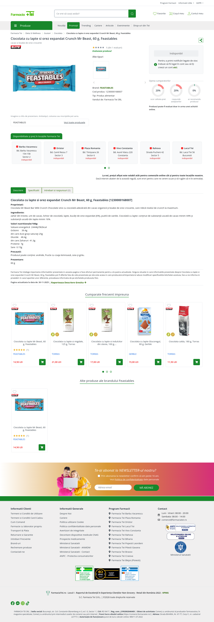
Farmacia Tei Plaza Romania (124, 517)
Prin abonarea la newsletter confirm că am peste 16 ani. (130, 475)
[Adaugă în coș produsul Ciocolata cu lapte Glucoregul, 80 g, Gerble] (158, 362)
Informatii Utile (185, 3)
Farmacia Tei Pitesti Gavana (124, 547)
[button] (105, 168)
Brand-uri (16, 543)
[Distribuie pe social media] (201, 40)
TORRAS (56, 354)
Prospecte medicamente (72, 538)
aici (175, 67)
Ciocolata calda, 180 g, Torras (184, 341)
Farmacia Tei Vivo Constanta (125, 530)
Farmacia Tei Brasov (120, 551)
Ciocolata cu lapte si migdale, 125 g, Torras (68, 342)
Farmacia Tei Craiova (121, 555)
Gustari (47, 33)
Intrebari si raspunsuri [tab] (57, 190)
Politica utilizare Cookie (72, 521)
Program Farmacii (168, 3)
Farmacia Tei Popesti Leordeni (126, 543)
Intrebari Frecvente (20, 538)
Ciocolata (58, 33)
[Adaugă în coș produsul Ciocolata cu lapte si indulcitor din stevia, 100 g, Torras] (119, 362)
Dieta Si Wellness (33, 33)
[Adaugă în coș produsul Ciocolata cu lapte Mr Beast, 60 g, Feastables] (42, 362)
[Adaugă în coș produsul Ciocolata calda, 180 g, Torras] (196, 362)
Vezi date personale (134, 479)
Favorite (159, 13)
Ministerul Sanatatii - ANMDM (75, 547)
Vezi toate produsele (74, 122)
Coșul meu (176, 13)
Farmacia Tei (16, 33)
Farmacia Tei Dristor (120, 521)
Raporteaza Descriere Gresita (68, 282)
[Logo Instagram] (23, 603)
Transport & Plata (20, 530)
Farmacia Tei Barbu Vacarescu (126, 513)
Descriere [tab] (18, 190)
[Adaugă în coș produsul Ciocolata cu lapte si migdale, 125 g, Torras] (81, 362)
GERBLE (133, 354)
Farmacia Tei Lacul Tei (121, 526)
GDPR (199, 3)
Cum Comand (18, 521)
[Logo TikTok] (27, 603)
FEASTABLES (106, 87)
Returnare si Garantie (22, 534)
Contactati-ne (18, 551)
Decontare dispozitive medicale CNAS (79, 534)
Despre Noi (65, 513)
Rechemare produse (21, 547)
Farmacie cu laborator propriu (26, 526)
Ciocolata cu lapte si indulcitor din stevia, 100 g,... (106, 342)
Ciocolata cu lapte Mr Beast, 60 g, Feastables (30, 342)
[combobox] (91, 14)
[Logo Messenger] (18, 603)
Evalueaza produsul (102, 51)
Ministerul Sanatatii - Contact (75, 551)
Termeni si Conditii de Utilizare (26, 513)
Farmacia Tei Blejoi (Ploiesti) (124, 560)
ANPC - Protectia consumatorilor (76, 555)
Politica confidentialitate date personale (80, 526)
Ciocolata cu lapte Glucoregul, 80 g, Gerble (145, 342)
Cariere (63, 517)
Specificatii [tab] (33, 190)
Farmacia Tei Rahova (121, 534)
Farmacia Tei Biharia (121, 538)
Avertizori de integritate (72, 530)
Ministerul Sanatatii (70, 543)
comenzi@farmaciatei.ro (174, 519)
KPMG (165, 592)
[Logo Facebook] (13, 603)
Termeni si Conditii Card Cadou (27, 517)
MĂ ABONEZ (146, 487)
